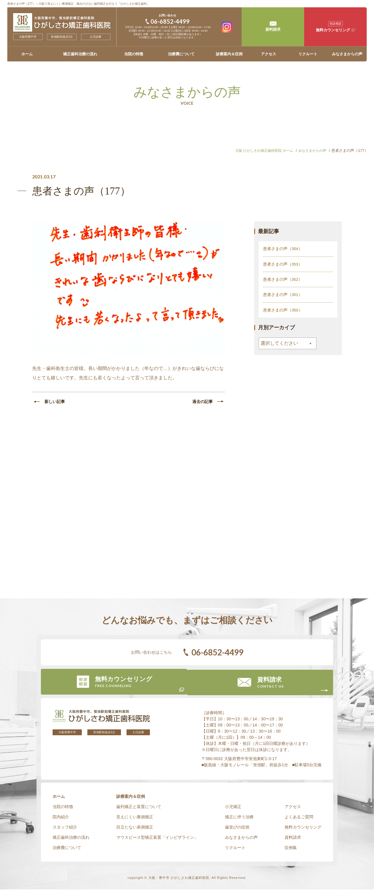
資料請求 (293, 840)
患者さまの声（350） (282, 309)
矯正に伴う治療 (239, 819)
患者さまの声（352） (282, 279)
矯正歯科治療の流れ (80, 54)
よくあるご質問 (299, 819)
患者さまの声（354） (282, 248)
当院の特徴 (133, 54)
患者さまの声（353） (282, 263)
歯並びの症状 (237, 829)
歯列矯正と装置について (138, 809)
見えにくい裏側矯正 (134, 819)
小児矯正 (233, 809)
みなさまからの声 (347, 54)
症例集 (291, 850)
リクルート (307, 54)
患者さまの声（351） (282, 294)
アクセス (268, 54)
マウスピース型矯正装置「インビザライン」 (157, 840)
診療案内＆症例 (229, 54)
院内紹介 (61, 819)
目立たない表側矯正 (134, 829)
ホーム (27, 54)
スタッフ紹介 (65, 829)
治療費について (181, 54)
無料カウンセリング (303, 829)
